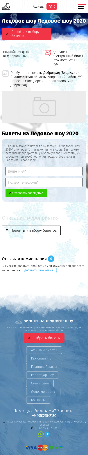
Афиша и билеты (44, 350)
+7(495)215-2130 (44, 415)
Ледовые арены (43, 392)
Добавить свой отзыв (38, 270)
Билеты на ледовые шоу (44, 321)
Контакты (38, 400)
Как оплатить (41, 358)
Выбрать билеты (46, 338)
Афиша (38, 6)
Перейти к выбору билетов (25, 34)
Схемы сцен (40, 383)
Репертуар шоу (42, 375)
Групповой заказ (44, 367)
